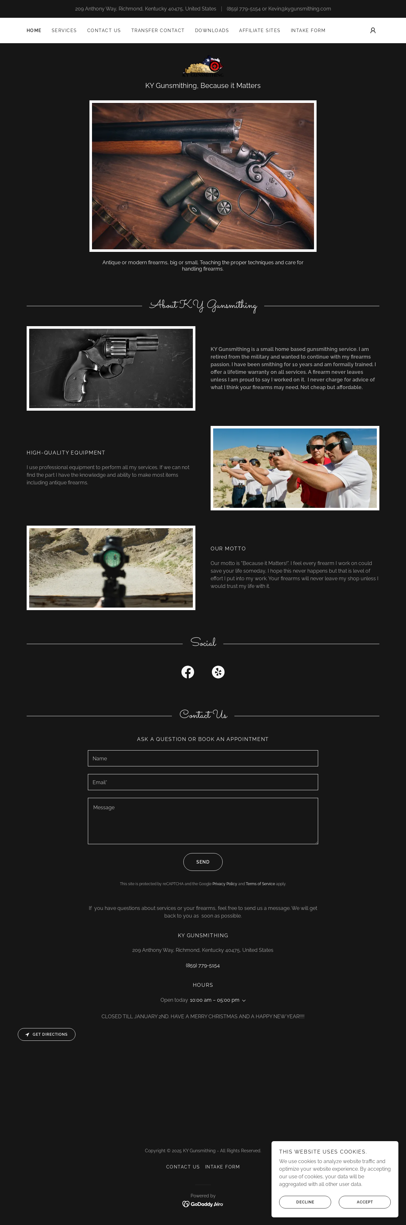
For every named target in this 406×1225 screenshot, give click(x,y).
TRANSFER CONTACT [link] (158, 30)
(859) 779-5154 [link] (244, 9)
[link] (203, 66)
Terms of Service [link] (260, 884)
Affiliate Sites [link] (259, 30)
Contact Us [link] (104, 30)
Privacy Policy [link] (225, 884)
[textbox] (203, 758)
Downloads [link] (212, 30)
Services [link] (64, 30)
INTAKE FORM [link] (308, 30)
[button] (373, 30)
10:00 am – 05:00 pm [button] (214, 1000)
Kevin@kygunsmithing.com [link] (299, 9)
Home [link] (34, 30)
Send (196, 862)
